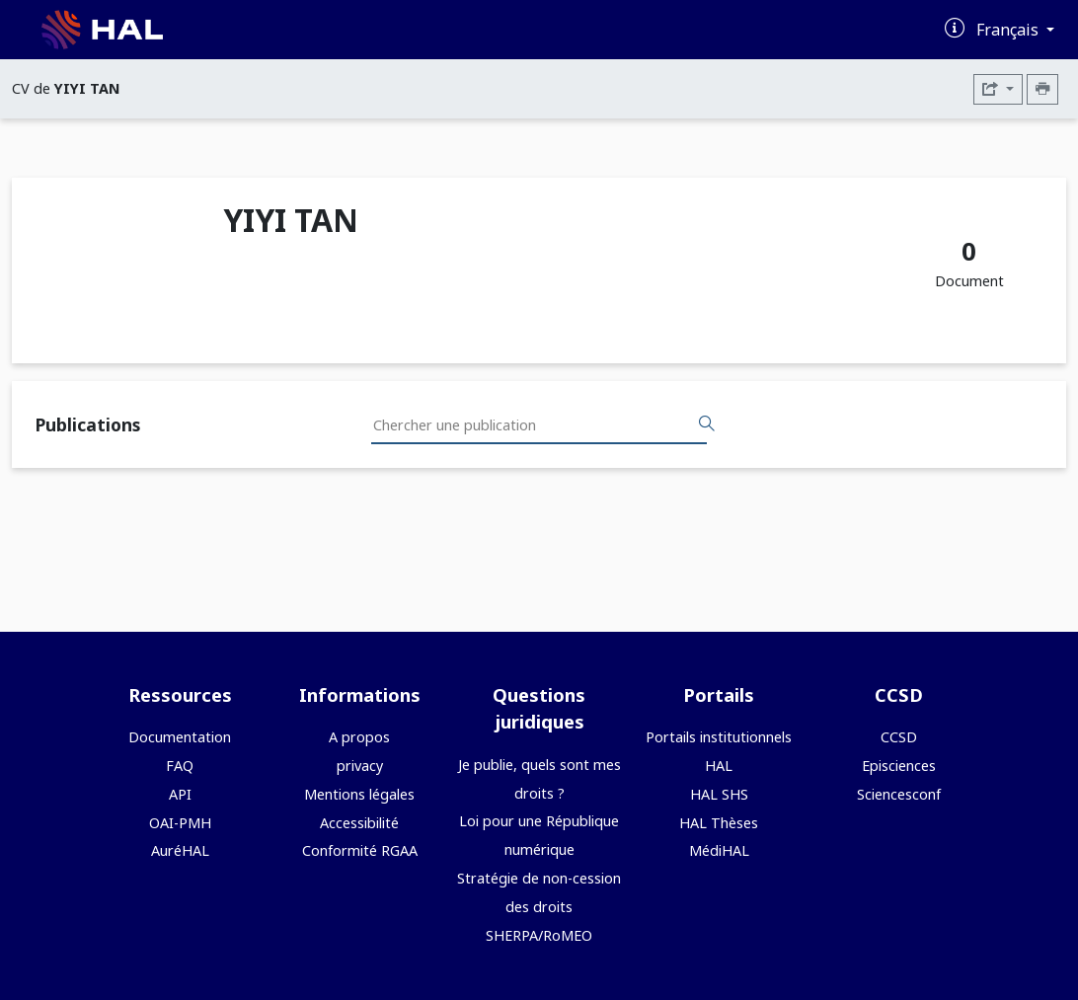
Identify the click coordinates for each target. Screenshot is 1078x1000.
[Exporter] (998, 89)
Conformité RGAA (360, 850)
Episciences (899, 765)
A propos (359, 737)
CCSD (899, 737)
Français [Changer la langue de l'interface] (1009, 29)
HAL (718, 765)
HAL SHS (719, 794)
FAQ (179, 765)
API (180, 794)
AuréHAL (180, 850)
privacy (360, 765)
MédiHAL (719, 850)
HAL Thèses (718, 822)
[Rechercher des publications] (707, 424)
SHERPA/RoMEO (539, 935)
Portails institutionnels (719, 737)
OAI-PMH (180, 822)
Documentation (179, 737)
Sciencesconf (899, 794)
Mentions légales (359, 794)
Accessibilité (359, 822)
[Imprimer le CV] (1042, 89)
